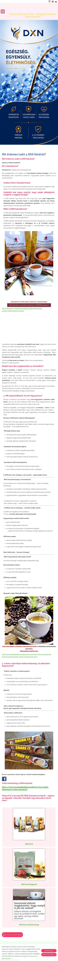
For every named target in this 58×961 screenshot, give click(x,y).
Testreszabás (49, 951)
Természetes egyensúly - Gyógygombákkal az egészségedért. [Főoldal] (32, 13)
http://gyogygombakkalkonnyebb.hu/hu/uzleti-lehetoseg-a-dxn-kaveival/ (25, 788)
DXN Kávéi (29, 844)
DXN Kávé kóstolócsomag (29, 925)
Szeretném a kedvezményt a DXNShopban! (29, 305)
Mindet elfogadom (49, 954)
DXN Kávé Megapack (29, 884)
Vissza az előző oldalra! (14, 935)
